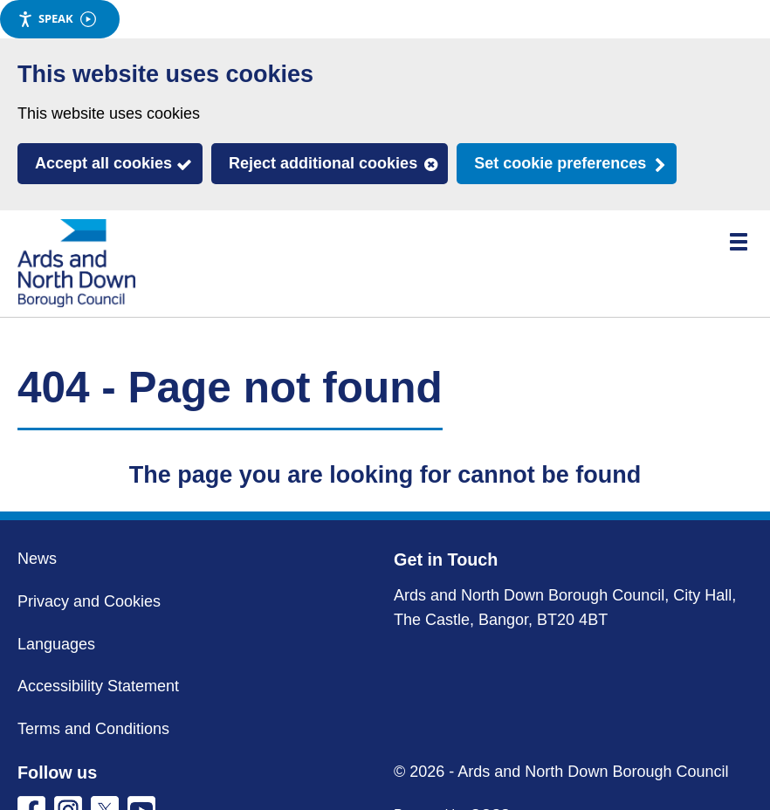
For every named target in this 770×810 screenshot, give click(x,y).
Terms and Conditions (93, 729)
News (37, 558)
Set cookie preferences (560, 163)
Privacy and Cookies (89, 601)
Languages (56, 644)
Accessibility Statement (98, 686)
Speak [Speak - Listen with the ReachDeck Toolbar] (56, 18)
